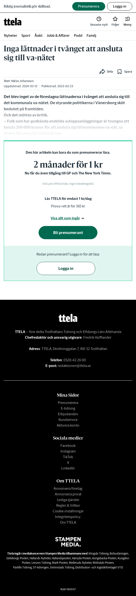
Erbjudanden (68, 414)
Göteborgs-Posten (17, 558)
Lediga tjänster (68, 499)
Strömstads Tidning (62, 567)
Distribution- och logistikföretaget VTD (99, 567)
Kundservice (68, 419)
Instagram (68, 451)
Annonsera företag (68, 488)
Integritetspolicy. (68, 516)
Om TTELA (68, 522)
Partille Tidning (22, 567)
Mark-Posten (60, 562)
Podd (78, 35)
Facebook (68, 445)
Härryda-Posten (81, 558)
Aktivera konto (68, 425)
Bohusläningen (119, 553)
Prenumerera (68, 402)
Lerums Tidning (41, 562)
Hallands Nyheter (40, 558)
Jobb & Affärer (58, 35)
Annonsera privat (68, 494)
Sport (25, 35)
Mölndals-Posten (103, 562)
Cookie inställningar (68, 511)
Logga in (119, 6)
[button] (127, 21)
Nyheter (10, 35)
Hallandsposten (61, 558)
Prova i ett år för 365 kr (68, 206)
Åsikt (39, 35)
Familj (91, 35)
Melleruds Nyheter (80, 562)
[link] (12, 21)
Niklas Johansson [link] (22, 81)
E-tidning (68, 408)
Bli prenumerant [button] (68, 232)
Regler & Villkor (68, 505)
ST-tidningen (41, 567)
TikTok (68, 457)
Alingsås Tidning (98, 553)
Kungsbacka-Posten (104, 558)
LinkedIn (68, 468)
